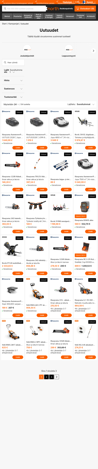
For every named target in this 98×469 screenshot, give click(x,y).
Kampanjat (14, 23)
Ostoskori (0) (85, 8)
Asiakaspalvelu (66, 8)
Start (4, 23)
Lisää (18, 148)
